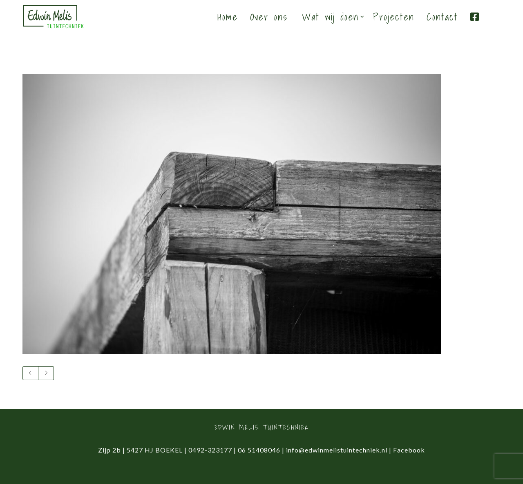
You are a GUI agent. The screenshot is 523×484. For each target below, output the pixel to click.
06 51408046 (259, 450)
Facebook (409, 450)
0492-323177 (210, 450)
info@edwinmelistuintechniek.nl (336, 450)
